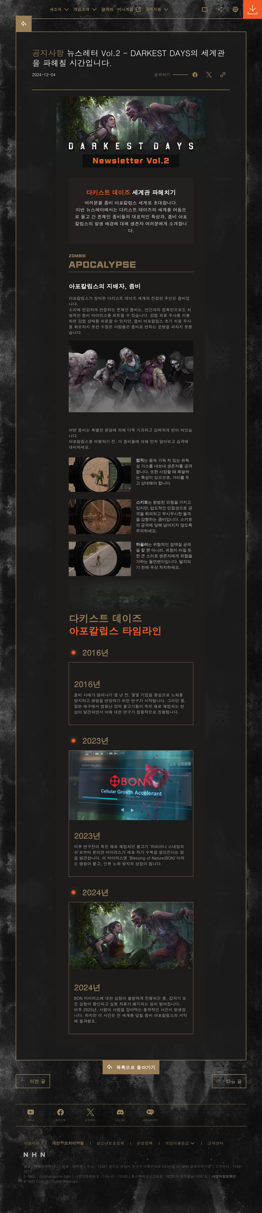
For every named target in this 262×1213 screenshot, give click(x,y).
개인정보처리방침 (68, 1143)
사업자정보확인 (224, 1176)
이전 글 (33, 1081)
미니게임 (129, 9)
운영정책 (145, 1143)
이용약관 (32, 1143)
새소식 (59, 9)
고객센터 (215, 1143)
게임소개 (85, 9)
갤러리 (107, 9)
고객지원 (157, 9)
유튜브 (31, 1115)
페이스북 (61, 1115)
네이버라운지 (150, 1115)
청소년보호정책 (110, 1143)
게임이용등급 (180, 1143)
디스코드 (120, 1115)
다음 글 (229, 1080)
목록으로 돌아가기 (131, 1067)
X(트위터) (90, 1115)
